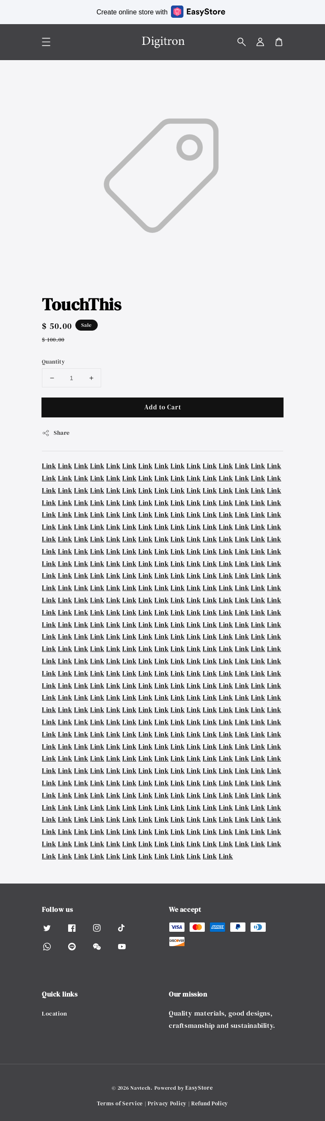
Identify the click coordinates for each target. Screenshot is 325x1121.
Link (49, 465)
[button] (241, 42)
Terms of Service (120, 1103)
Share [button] (56, 432)
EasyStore (199, 1087)
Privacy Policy (167, 1103)
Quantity (53, 361)
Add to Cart (162, 407)
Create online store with (160, 12)
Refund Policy (209, 1103)
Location (54, 1014)
